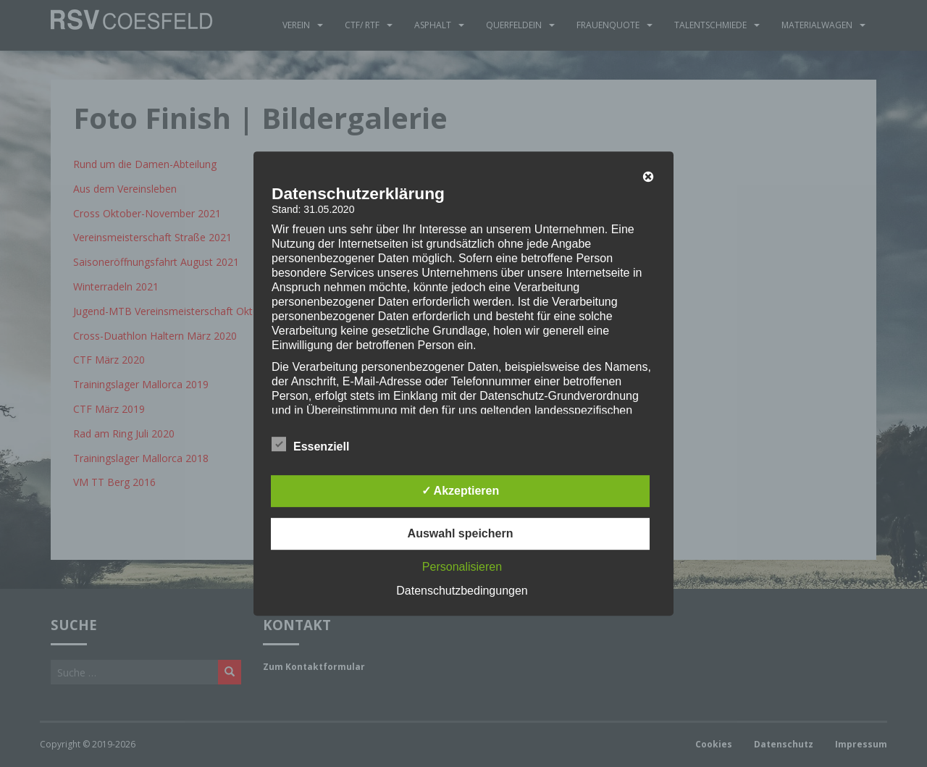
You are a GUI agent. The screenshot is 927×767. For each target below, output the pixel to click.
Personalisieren (462, 567)
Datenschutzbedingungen (461, 590)
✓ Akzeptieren (460, 491)
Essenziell (310, 445)
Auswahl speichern (460, 533)
